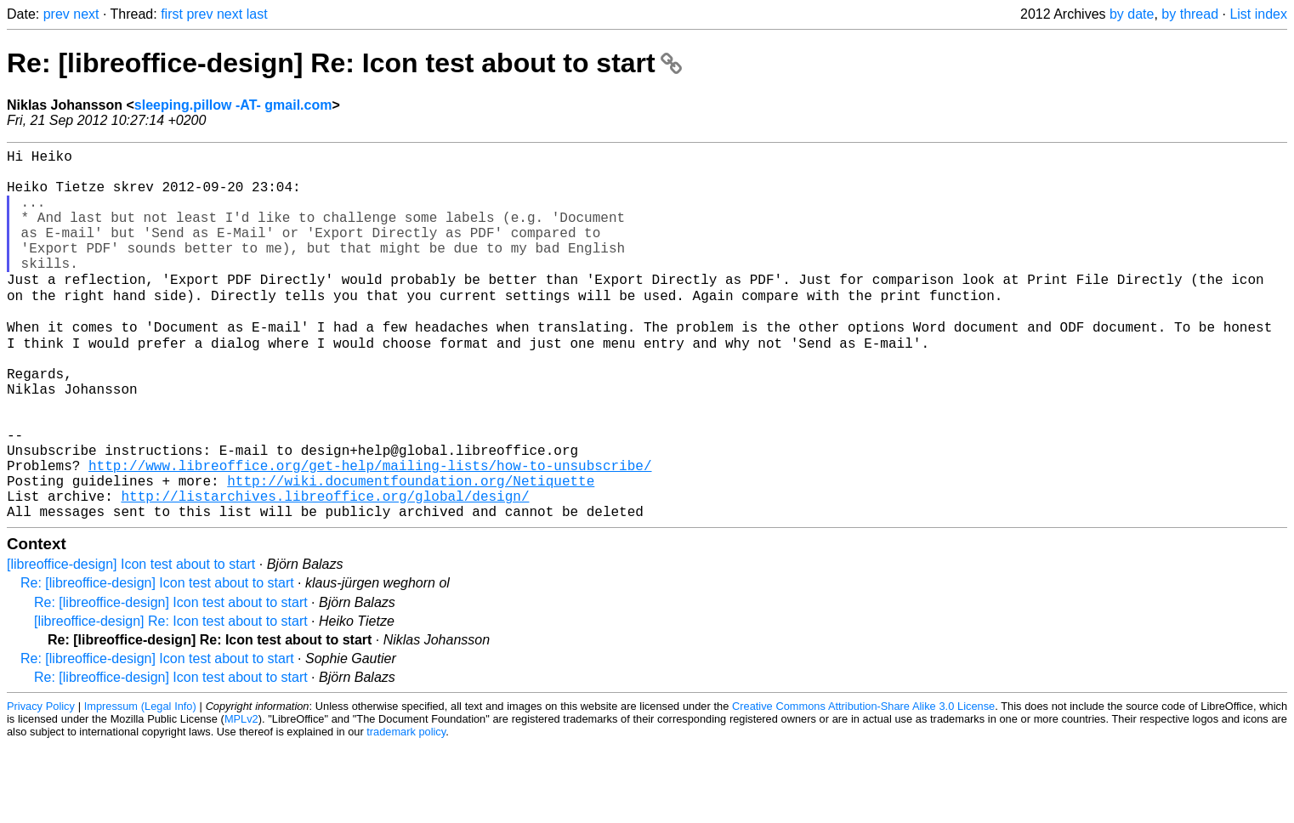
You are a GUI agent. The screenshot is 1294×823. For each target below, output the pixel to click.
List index (1258, 14)
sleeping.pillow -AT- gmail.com (233, 105)
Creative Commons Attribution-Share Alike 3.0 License (863, 784)
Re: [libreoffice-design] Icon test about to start (157, 661)
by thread (1189, 14)
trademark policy (406, 809)
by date (1132, 14)
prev (56, 14)
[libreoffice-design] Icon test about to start (131, 642)
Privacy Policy (41, 784)
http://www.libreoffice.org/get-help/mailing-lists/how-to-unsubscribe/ (369, 533)
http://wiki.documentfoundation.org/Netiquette (410, 551)
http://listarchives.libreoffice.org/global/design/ (325, 570)
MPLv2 (241, 797)
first (172, 14)
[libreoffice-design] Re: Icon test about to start (171, 699)
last (257, 14)
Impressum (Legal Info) (140, 784)
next (86, 14)
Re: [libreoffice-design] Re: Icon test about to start (344, 63)
